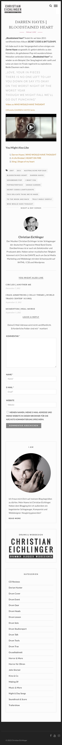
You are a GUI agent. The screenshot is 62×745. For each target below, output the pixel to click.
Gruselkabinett (15, 652)
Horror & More (16, 658)
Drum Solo (14, 623)
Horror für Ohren (17, 664)
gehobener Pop (14, 180)
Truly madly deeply (42, 199)
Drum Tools (14, 640)
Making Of (13, 681)
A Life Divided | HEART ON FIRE (26, 158)
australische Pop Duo (35, 170)
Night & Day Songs (31, 208)
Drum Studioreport (18, 629)
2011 (19, 170)
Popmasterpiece (15, 185)
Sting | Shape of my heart (23, 161)
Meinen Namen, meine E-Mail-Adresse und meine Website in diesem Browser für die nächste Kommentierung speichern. (29, 416)
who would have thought (20, 204)
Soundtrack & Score (18, 699)
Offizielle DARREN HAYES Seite (20, 110)
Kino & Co (13, 676)
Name (9, 374)
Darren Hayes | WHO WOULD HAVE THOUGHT (34, 154)
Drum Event (14, 599)
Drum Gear (14, 605)
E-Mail (10, 387)
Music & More (15, 687)
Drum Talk (13, 634)
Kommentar (13, 336)
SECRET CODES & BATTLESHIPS (20, 189)
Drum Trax (14, 646)
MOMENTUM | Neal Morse (20, 309)
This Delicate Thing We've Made (22, 194)
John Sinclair (15, 670)
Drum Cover (14, 593)
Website (10, 400)
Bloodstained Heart (17, 175)
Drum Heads (14, 611)
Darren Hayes (37, 175)
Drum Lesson (15, 617)
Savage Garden (33, 185)
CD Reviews (14, 581)
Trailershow (14, 705)
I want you (30, 180)
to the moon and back (18, 199)
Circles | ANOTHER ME (18, 285)
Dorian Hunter (15, 587)
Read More (15, 518)
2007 (12, 170)
